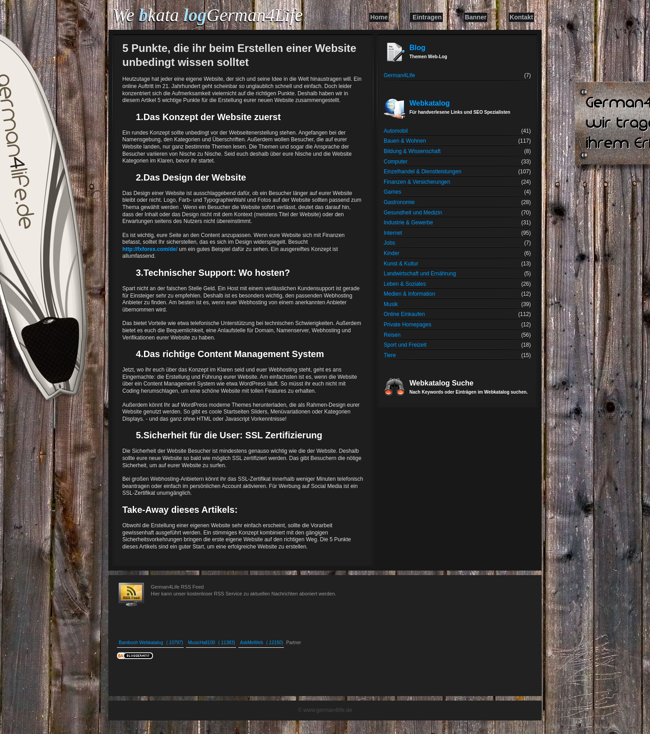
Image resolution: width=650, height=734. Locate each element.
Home (379, 17)
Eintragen (427, 17)
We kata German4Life (208, 15)
